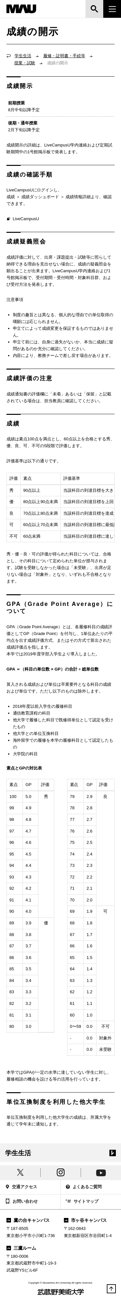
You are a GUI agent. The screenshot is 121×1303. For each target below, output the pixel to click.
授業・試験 (24, 62)
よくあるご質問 (84, 1187)
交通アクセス (21, 1187)
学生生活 (23, 55)
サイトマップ (82, 1202)
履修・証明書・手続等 (64, 55)
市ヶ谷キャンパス (85, 1220)
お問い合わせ (21, 1202)
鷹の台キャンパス (28, 1220)
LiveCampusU (22, 219)
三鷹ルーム (21, 1248)
